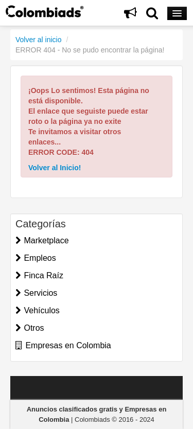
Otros (29, 328)
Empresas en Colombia (63, 345)
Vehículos (37, 310)
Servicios (36, 293)
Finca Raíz (39, 275)
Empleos (35, 258)
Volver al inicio (38, 39)
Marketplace (42, 240)
